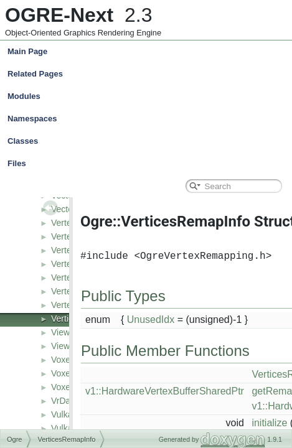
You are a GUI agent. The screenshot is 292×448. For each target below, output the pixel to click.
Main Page (27, 51)
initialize (269, 423)
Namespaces (148, 119)
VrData (64, 401)
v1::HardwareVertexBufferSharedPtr (164, 391)
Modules (23, 96)
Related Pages (35, 73)
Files (148, 163)
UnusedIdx (151, 319)
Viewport (68, 346)
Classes (148, 141)
